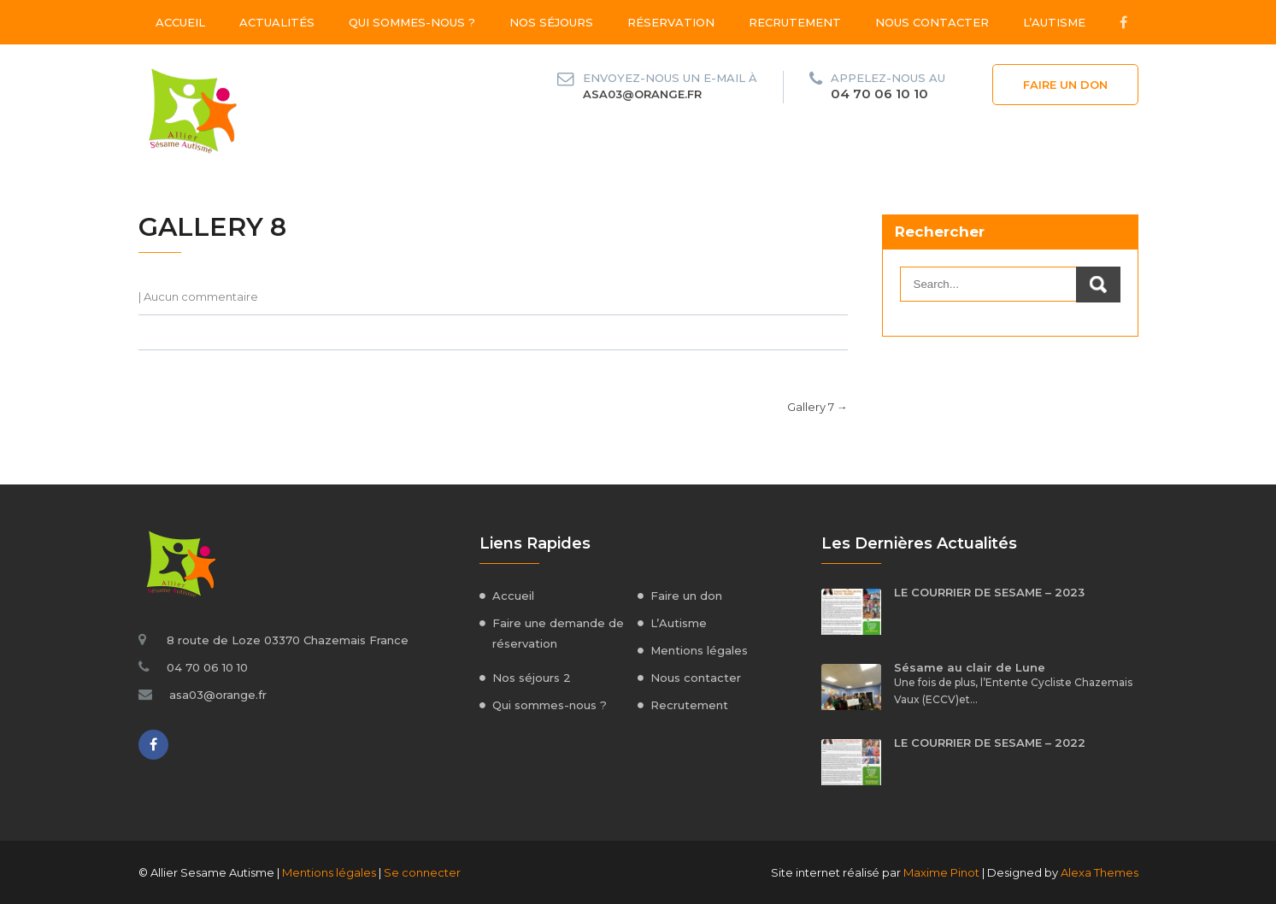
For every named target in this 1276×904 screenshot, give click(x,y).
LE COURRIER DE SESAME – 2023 (989, 592)
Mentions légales (699, 650)
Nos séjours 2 (531, 677)
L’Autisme (1054, 22)
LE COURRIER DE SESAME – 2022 (989, 742)
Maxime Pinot (941, 872)
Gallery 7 (817, 407)
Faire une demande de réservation (558, 633)
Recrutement (795, 22)
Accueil (180, 22)
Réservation (670, 22)
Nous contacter (932, 22)
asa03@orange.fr (642, 94)
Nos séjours (551, 22)
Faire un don (1065, 84)
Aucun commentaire (201, 296)
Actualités (277, 22)
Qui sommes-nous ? (412, 22)
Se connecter (422, 872)
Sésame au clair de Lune (969, 667)
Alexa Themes (1099, 872)
